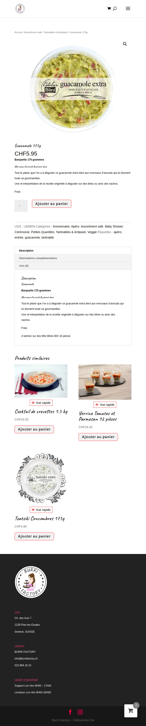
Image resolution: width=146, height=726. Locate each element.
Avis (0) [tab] (23, 265)
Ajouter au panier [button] (34, 429)
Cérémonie (22, 232)
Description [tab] (26, 250)
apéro (117, 232)
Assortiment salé (33, 32)
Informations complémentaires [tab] (38, 258)
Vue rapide (41, 402)
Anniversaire (61, 226)
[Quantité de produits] (21, 206)
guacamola (32, 237)
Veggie (92, 232)
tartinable (47, 237)
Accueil (18, 32)
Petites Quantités (42, 232)
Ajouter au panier (51, 204)
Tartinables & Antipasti (55, 32)
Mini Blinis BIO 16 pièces (56, 336)
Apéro (75, 226)
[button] (125, 44)
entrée (19, 237)
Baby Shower (114, 226)
